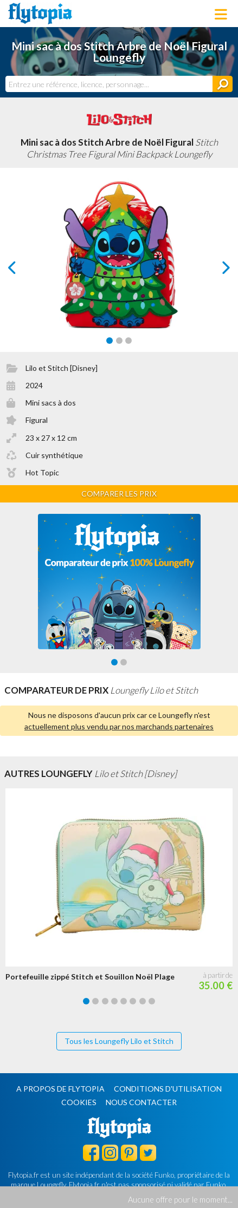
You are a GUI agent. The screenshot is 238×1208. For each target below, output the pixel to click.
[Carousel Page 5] (123, 1001)
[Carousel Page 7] (142, 1001)
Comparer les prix (119, 493)
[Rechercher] (223, 84)
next (214, 270)
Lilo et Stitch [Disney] (61, 368)
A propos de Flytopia (60, 1088)
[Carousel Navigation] (119, 267)
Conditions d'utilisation (168, 1088)
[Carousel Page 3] (128, 340)
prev (24, 270)
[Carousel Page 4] (114, 1001)
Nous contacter (141, 1102)
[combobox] (109, 84)
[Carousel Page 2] (119, 340)
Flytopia (40, 13)
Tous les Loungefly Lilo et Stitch (119, 1041)
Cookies (79, 1102)
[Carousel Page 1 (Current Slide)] (109, 340)
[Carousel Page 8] (152, 1001)
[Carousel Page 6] (133, 1001)
